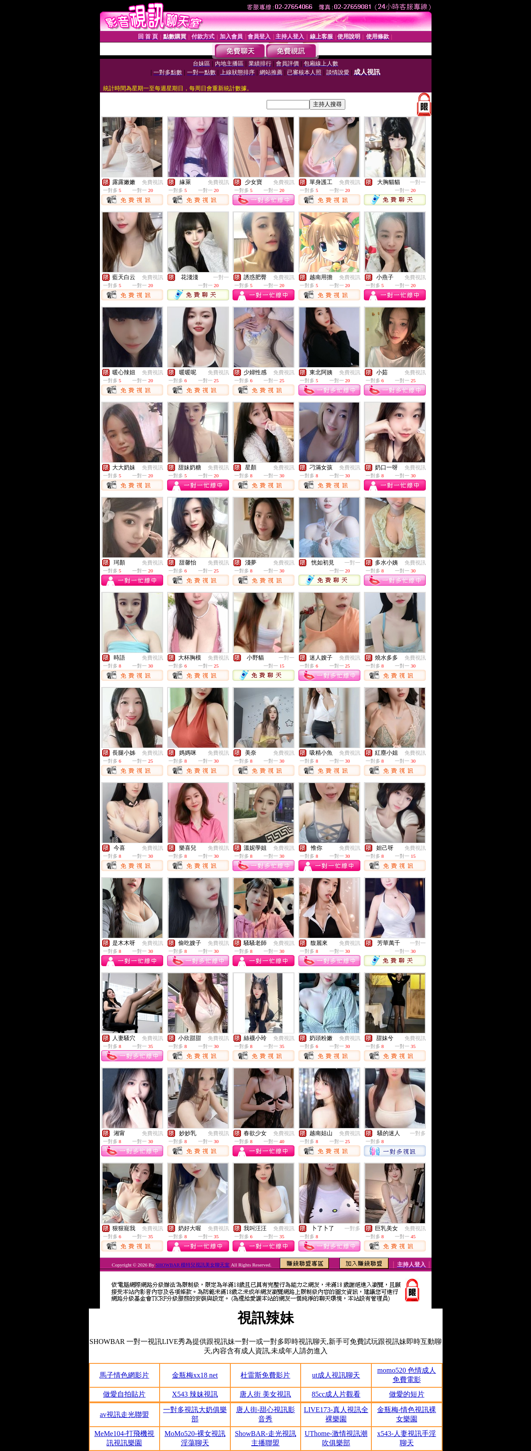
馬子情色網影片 (124, 1375)
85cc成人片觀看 (336, 1394)
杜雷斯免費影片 (265, 1375)
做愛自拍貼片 (124, 1394)
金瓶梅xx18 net (195, 1375)
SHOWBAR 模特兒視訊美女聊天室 (193, 1264)
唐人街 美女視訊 (265, 1394)
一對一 (418, 182)
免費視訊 (152, 182)
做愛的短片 (406, 1394)
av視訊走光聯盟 (124, 1414)
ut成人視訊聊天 (336, 1375)
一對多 (418, 1133)
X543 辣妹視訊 (195, 1394)
